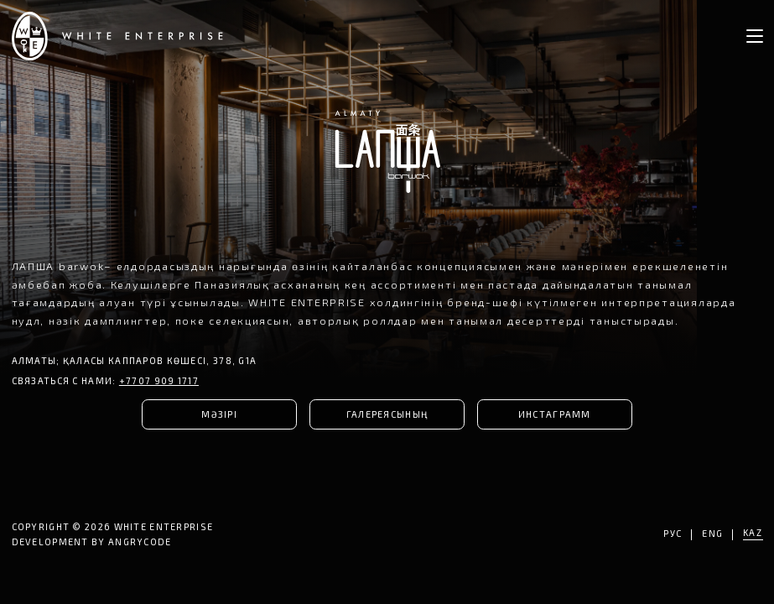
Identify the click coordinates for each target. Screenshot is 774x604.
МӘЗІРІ (219, 414)
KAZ (753, 533)
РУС (673, 534)
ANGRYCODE (140, 541)
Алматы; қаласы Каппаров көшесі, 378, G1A (134, 360)
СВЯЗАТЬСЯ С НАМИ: (105, 380)
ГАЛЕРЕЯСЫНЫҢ (387, 414)
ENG (713, 534)
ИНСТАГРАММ (554, 414)
